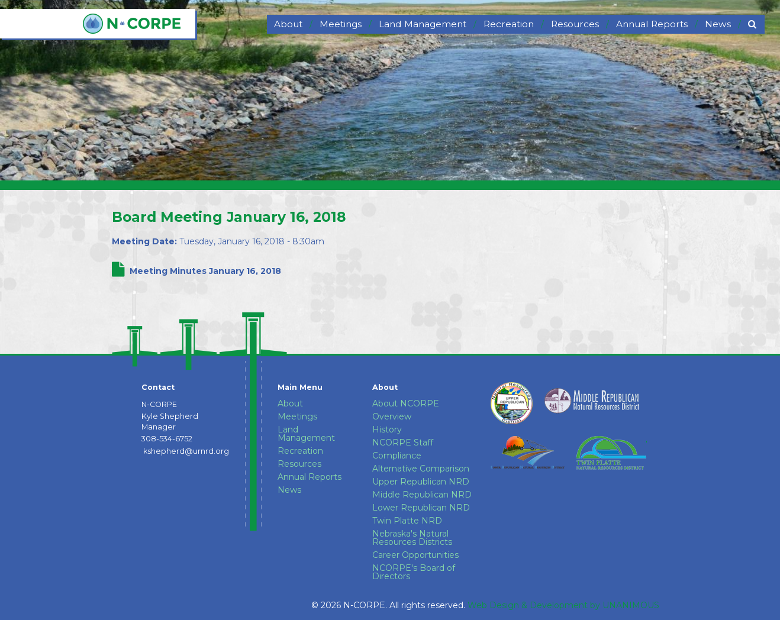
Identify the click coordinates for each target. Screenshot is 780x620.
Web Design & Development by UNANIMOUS (563, 605)
